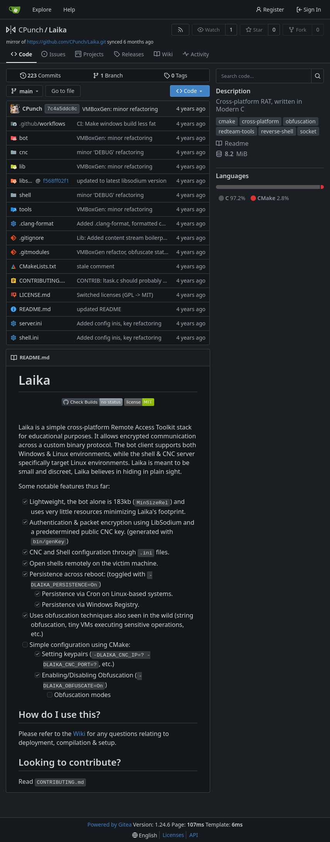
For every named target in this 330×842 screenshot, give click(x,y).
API (193, 835)
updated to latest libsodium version (122, 180)
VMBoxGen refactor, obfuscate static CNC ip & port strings (150, 252)
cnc (23, 152)
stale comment (95, 266)
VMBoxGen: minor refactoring (120, 109)
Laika (58, 30)
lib (22, 166)
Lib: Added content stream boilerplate (124, 237)
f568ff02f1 (56, 180)
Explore (41, 9)
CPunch (31, 30)
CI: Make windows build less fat (116, 123)
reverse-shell (277, 131)
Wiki (79, 733)
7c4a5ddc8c (62, 109)
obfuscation (301, 121)
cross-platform (260, 121)
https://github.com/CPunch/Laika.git (66, 42)
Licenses (173, 835)
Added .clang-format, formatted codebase (130, 223)
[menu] (144, 835)
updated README (99, 309)
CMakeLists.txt (37, 266)
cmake (227, 121)
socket (308, 131)
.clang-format (36, 223)
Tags (175, 75)
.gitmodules (34, 252)
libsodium (26, 180)
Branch (108, 75)
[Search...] (317, 76)
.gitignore (31, 237)
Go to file (63, 90)
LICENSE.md (34, 294)
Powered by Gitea (110, 824)
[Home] (14, 10)
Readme (232, 143)
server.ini (30, 323)
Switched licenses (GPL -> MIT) (115, 294)
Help (69, 9)
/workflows (42, 123)
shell (25, 195)
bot (23, 137)
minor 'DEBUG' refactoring (110, 152)
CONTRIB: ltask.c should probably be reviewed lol (139, 280)
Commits (40, 75)
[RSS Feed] (180, 29)
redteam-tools (236, 131)
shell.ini (29, 337)
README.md (35, 309)
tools (25, 209)
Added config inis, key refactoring (119, 323)
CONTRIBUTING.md (44, 280)
